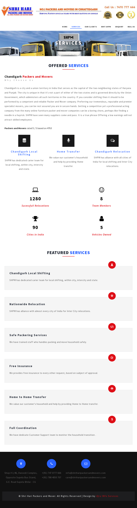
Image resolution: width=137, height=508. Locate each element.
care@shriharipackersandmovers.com (86, 477)
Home (64, 27)
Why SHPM (106, 27)
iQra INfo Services (107, 496)
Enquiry (119, 27)
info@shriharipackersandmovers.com (86, 472)
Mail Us (131, 27)
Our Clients (91, 27)
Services (76, 27)
